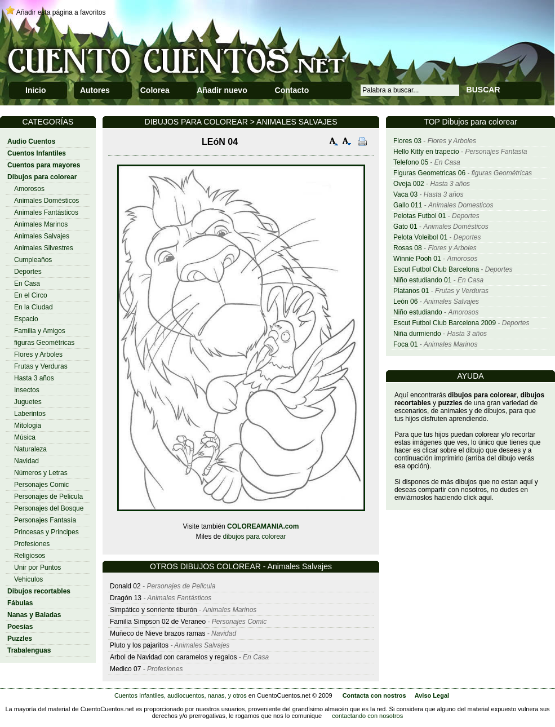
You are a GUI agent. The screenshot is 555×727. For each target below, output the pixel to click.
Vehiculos (28, 579)
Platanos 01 (411, 291)
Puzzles (19, 638)
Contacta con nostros (374, 695)
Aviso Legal (432, 695)
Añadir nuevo (222, 90)
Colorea (155, 90)
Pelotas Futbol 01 (419, 216)
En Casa (27, 283)
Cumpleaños (33, 260)
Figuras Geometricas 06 (429, 173)
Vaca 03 (405, 194)
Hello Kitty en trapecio (426, 152)
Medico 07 (125, 669)
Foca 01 (405, 344)
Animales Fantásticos (46, 212)
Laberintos (30, 414)
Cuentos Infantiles (36, 153)
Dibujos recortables (38, 591)
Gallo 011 (407, 205)
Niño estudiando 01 (422, 280)
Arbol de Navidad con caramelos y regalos (173, 657)
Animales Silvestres (43, 248)
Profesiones (32, 544)
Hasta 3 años (34, 378)
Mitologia (27, 425)
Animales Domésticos (46, 201)
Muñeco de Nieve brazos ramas (157, 633)
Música (24, 437)
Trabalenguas (29, 650)
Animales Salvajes (41, 236)
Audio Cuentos (31, 141)
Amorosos (29, 189)
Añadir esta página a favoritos (61, 12)
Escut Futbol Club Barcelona (436, 269)
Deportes (28, 272)
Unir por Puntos (37, 567)
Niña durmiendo (417, 334)
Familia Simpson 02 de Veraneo (158, 622)
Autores (95, 90)
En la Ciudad (33, 307)
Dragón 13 (125, 598)
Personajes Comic (41, 485)
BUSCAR (483, 89)
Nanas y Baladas (34, 615)
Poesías (20, 627)
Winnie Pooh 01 (417, 259)
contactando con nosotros (367, 715)
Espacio (26, 319)
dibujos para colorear (254, 536)
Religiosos (29, 556)
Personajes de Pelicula (48, 496)
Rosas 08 (407, 248)
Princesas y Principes (46, 532)
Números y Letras (41, 473)
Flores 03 (407, 141)
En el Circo (30, 295)
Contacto (292, 90)
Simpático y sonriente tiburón (153, 610)
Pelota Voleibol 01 (420, 237)
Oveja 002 (408, 184)
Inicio (35, 90)
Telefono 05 (410, 162)
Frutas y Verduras (41, 366)
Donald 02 (125, 586)
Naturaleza (30, 449)
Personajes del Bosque (48, 508)
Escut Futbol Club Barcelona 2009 (444, 323)
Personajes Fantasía (45, 520)
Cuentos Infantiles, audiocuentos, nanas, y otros (180, 695)
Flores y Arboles (38, 354)
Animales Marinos (41, 224)
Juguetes (28, 402)
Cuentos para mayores (43, 165)
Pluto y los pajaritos (139, 645)
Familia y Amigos (39, 331)
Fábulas (20, 603)
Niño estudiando (417, 312)
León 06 (405, 301)
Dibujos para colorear (42, 177)
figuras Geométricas (44, 343)
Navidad (26, 461)
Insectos (26, 390)
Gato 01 (405, 226)
